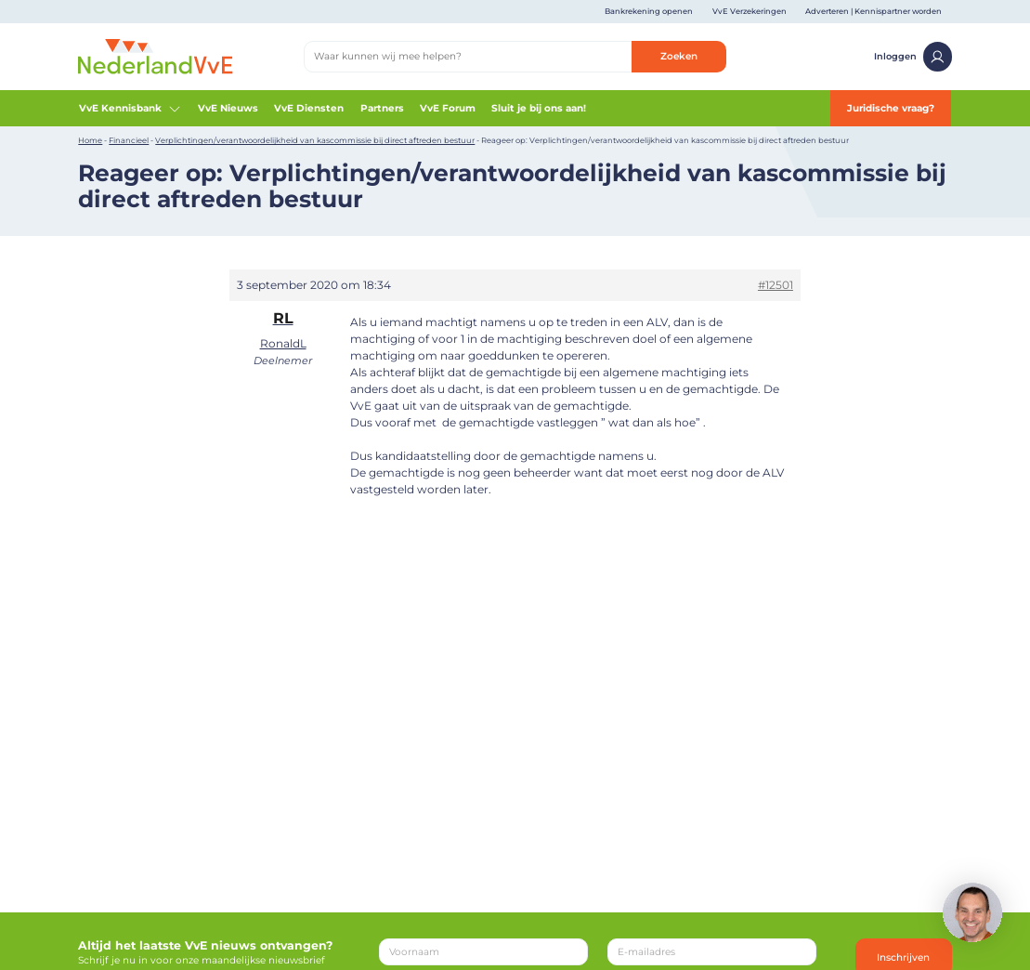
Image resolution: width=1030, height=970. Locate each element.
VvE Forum (448, 108)
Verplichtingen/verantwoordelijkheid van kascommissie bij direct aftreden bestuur (315, 140)
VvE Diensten (309, 108)
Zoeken (679, 56)
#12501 (775, 285)
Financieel (129, 140)
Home (90, 140)
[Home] (155, 56)
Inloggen (913, 56)
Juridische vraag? (890, 108)
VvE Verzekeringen (749, 11)
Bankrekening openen (649, 11)
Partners (382, 108)
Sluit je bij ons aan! (538, 108)
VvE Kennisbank (130, 108)
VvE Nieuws (228, 108)
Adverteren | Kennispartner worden (873, 11)
